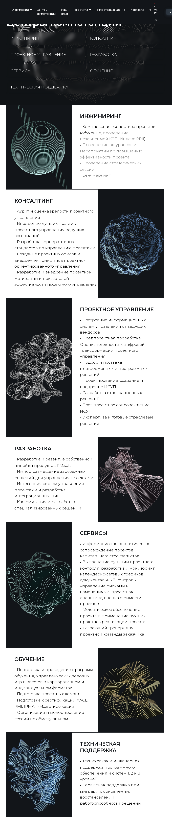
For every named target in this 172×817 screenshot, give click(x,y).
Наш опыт (64, 11)
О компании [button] (20, 9)
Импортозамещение (110, 9)
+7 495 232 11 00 (156, 12)
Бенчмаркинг (96, 175)
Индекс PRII (132, 138)
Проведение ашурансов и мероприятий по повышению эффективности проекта (111, 150)
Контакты (137, 9)
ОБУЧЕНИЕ (29, 659)
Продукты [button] (81, 9)
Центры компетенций (46, 11)
